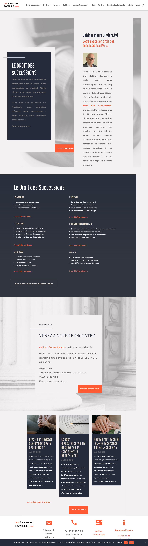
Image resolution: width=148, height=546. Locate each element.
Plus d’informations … (23, 216)
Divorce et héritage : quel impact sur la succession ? (41, 443)
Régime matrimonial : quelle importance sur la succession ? (106, 443)
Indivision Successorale (80, 5)
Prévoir (100, 5)
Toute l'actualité (78, 509)
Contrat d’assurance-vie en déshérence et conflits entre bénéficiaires (73, 447)
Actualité (130, 5)
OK (126, 542)
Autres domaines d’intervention (116, 5)
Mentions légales (124, 530)
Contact (138, 5)
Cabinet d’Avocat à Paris (52, 347)
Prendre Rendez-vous (67, 148)
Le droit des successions (33, 5)
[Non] (145, 542)
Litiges (93, 5)
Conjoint (65, 5)
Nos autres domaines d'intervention (34, 283)
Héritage (56, 5)
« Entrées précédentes (38, 502)
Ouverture (46, 5)
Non (131, 542)
